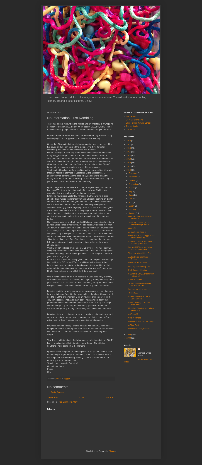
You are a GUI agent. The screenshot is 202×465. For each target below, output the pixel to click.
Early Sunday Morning (137, 270)
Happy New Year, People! (138, 329)
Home (81, 397)
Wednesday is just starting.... (140, 289)
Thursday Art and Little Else (139, 253)
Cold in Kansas (134, 318)
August (132, 188)
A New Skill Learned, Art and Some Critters (140, 297)
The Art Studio (132, 126)
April (131, 202)
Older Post (109, 397)
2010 (129, 170)
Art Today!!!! (133, 314)
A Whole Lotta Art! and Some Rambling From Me (140, 242)
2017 (129, 144)
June (131, 195)
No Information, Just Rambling (140, 321)
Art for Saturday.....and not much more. (139, 303)
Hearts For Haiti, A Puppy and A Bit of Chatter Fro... (141, 237)
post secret (130, 129)
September (133, 184)
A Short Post (133, 325)
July (131, 191)
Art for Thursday (135, 280)
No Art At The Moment (137, 263)
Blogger (112, 451)
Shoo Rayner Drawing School (138, 123)
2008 (129, 338)
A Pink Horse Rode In (137, 232)
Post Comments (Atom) (68, 402)
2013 (129, 159)
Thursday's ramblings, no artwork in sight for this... (139, 223)
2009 (129, 334)
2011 (129, 166)
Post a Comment (58, 392)
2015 (129, 152)
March (131, 206)
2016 (129, 148)
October (132, 180)
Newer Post (53, 397)
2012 (129, 163)
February (133, 210)
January (132, 213)
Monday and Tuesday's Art (139, 266)
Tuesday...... (133, 293)
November (133, 177)
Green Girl (132, 228)
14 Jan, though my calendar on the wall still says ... (141, 284)
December (133, 173)
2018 (129, 141)
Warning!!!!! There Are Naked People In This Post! (140, 248)
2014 (129, 155)
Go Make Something (134, 120)
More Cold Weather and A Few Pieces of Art (141, 309)
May (131, 199)
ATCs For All (131, 116)
